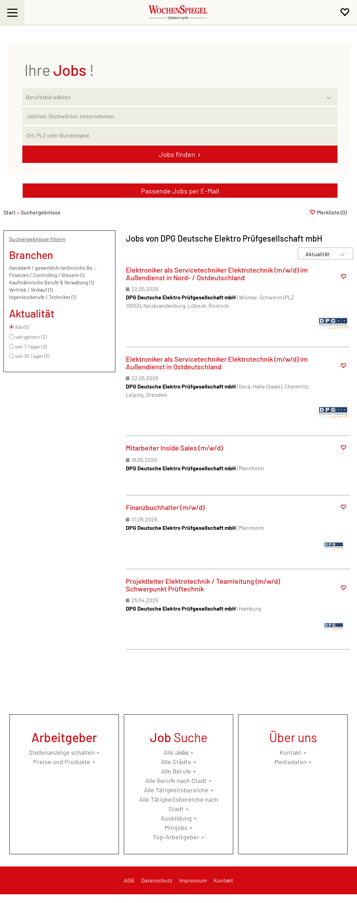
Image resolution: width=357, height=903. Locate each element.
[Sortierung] (318, 254)
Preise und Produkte (61, 761)
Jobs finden (177, 154)
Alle (176, 752)
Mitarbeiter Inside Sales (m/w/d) (174, 447)
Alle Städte (176, 761)
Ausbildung (176, 818)
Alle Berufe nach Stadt (176, 780)
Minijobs (176, 827)
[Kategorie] (173, 96)
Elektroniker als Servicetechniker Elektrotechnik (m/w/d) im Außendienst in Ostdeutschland (217, 363)
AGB (129, 880)
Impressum (193, 880)
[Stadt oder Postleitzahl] (179, 135)
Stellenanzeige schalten (62, 752)
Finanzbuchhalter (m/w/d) (165, 507)
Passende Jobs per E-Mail (180, 191)
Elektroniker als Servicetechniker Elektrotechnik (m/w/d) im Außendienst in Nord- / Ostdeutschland (217, 274)
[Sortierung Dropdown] (342, 254)
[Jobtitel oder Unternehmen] (179, 116)
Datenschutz (156, 880)
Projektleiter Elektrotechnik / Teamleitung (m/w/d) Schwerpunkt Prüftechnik (203, 585)
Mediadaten (290, 761)
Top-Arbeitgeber (176, 837)
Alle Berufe (176, 771)
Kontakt (291, 752)
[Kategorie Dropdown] (330, 95)
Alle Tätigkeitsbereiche (176, 790)
